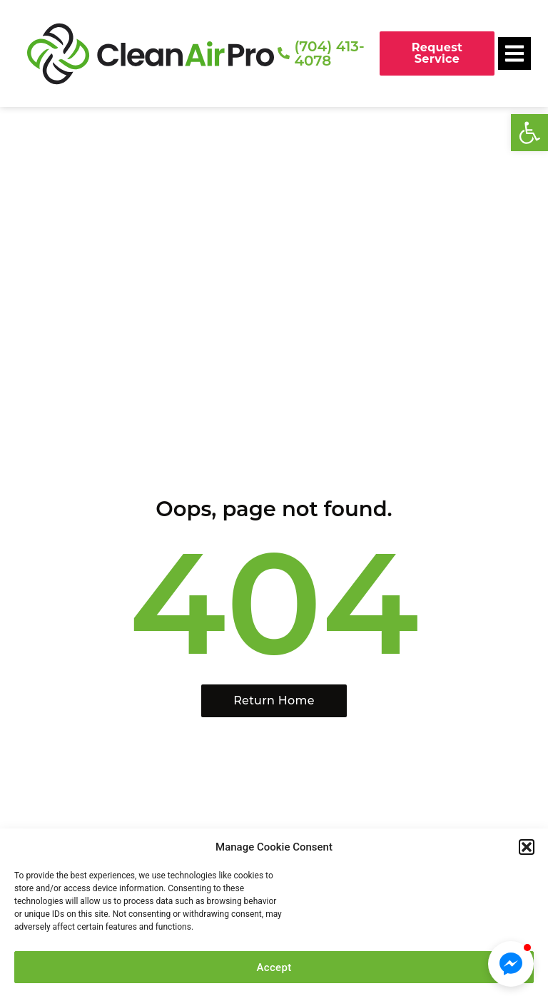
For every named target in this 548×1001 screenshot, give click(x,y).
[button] (529, 132)
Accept (274, 967)
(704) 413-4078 (329, 53)
